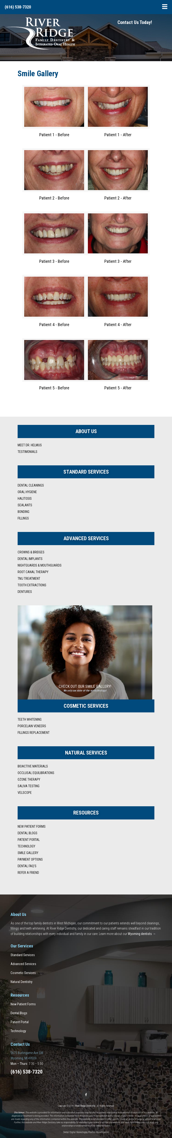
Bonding (23, 512)
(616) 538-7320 (18, 6)
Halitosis (25, 498)
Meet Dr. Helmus (30, 445)
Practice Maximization (98, 1132)
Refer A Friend (28, 872)
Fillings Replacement (34, 733)
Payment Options (30, 859)
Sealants (25, 505)
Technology (26, 846)
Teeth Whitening (30, 719)
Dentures (25, 592)
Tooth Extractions (32, 585)
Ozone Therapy (29, 779)
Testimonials (27, 452)
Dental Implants (30, 559)
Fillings (23, 518)
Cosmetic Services (23, 973)
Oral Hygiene (27, 492)
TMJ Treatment (29, 578)
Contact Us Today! (134, 22)
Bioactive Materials (33, 766)
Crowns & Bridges (31, 552)
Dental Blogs (27, 833)
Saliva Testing (28, 786)
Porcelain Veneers (32, 726)
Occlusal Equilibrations (36, 773)
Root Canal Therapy (33, 572)
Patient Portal (29, 840)
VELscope (25, 793)
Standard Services (23, 955)
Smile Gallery (28, 853)
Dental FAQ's (27, 866)
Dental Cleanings (31, 485)
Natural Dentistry (21, 982)
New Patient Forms (32, 826)
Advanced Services (23, 964)
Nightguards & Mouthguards (40, 565)
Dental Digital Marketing (74, 1132)
